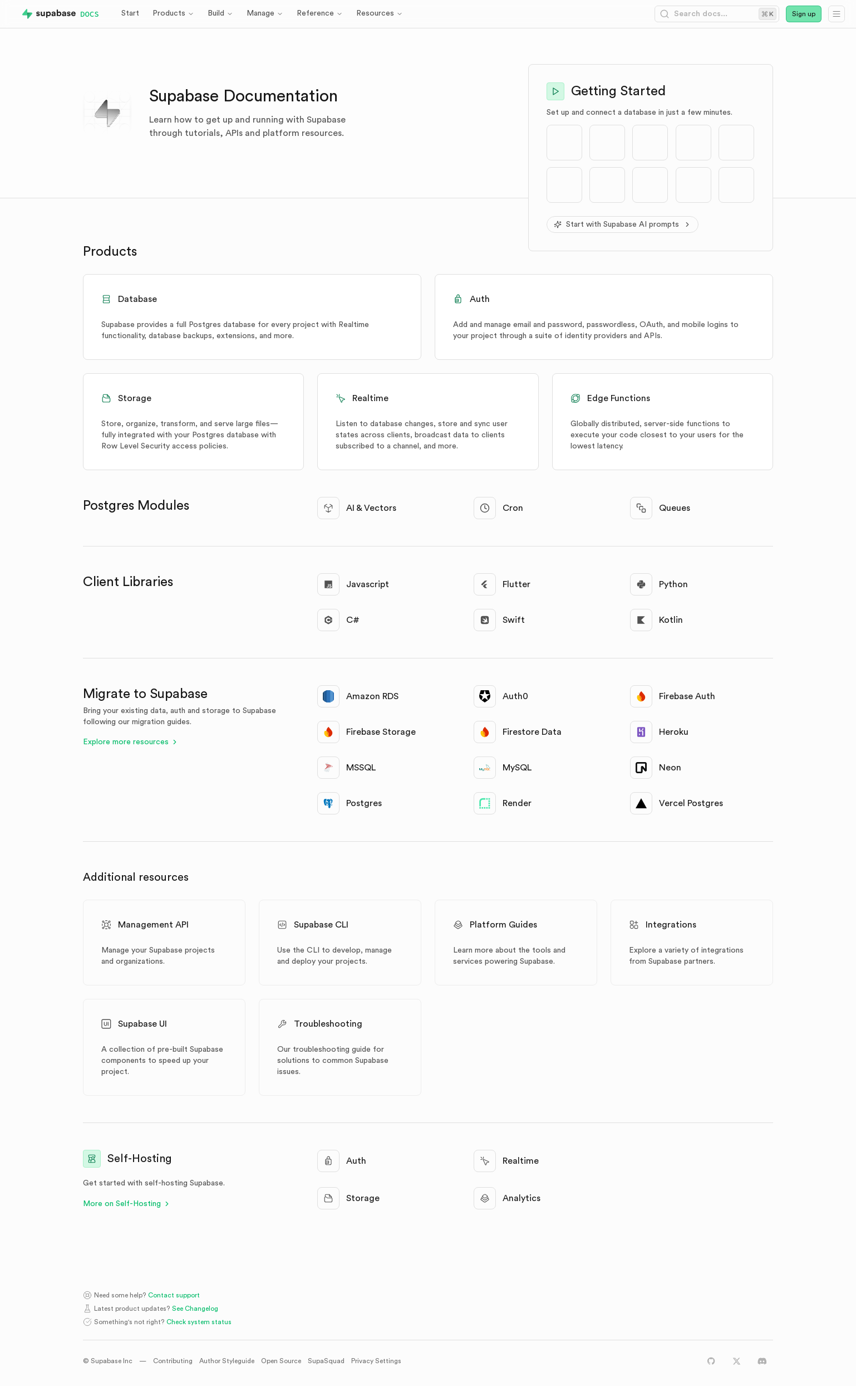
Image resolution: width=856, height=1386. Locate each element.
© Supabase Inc (107, 1361)
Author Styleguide (226, 1361)
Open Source (281, 1361)
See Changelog (195, 1308)
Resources (379, 13)
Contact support (174, 1295)
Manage (265, 13)
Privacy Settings (376, 1361)
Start (130, 13)
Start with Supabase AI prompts (622, 224)
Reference (320, 13)
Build (220, 13)
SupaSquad (326, 1361)
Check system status (199, 1322)
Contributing (173, 1361)
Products (173, 13)
